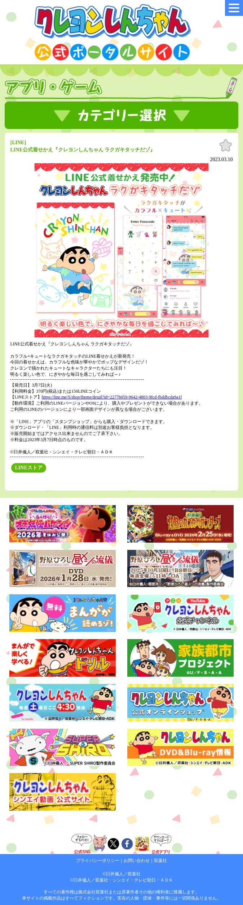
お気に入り (225, 145)
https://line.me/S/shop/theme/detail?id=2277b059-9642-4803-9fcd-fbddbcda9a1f (112, 397)
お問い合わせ (137, 860)
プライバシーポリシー (97, 860)
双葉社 (160, 860)
